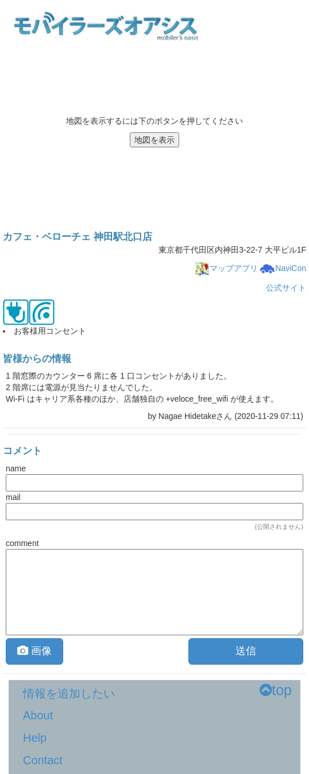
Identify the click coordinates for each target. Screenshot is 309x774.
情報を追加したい (69, 693)
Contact (43, 760)
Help (35, 737)
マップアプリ (226, 268)
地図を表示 (154, 139)
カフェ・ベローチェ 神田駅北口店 (77, 236)
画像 (34, 651)
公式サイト (286, 287)
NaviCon (283, 268)
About (38, 715)
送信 (246, 651)
